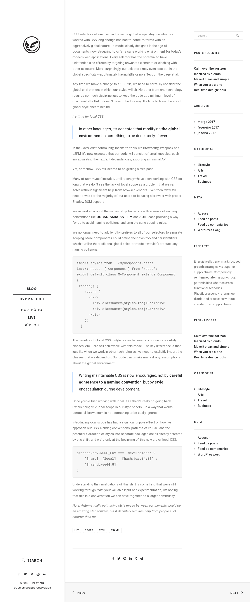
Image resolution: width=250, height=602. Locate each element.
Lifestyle (204, 165)
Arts (201, 170)
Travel (115, 530)
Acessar (204, 213)
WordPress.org (209, 230)
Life (77, 530)
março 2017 (206, 122)
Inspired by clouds (207, 74)
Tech (102, 530)
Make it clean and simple (211, 79)
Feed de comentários (213, 224)
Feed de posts (208, 219)
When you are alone (208, 84)
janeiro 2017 (207, 133)
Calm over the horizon (210, 68)
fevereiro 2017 (208, 127)
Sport (89, 530)
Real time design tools (210, 90)
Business (204, 181)
